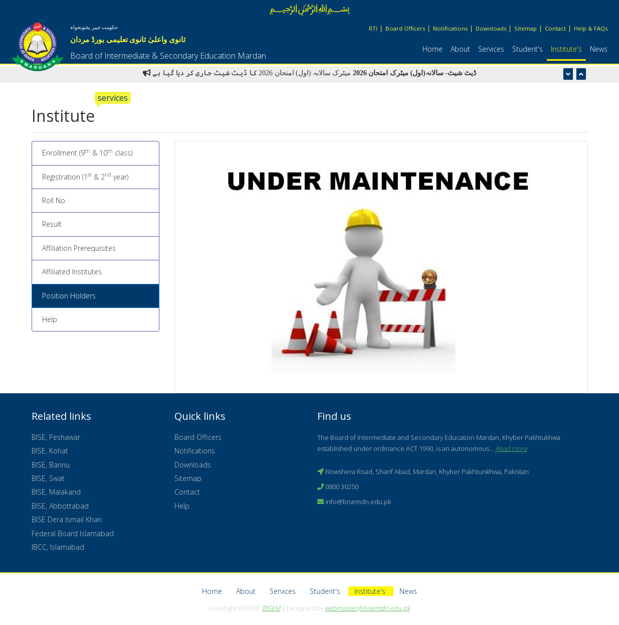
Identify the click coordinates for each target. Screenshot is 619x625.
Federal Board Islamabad (73, 533)
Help (49, 319)
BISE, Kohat (50, 450)
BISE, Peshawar (56, 437)
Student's (527, 49)
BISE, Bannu (51, 465)
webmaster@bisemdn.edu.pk (367, 607)
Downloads (491, 28)
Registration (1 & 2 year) (85, 176)
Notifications (450, 28)
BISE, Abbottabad (60, 506)
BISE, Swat (48, 478)
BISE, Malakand (56, 492)
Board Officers (405, 28)
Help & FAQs (590, 28)
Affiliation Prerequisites (79, 248)
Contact (555, 28)
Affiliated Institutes (72, 271)
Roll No (53, 200)
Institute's (566, 49)
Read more (511, 448)
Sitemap (525, 28)
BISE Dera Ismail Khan (67, 519)
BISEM (271, 607)
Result (52, 224)
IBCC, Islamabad (58, 547)
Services (491, 49)
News (598, 49)
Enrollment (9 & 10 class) (87, 152)
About (460, 49)
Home (433, 49)
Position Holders (69, 295)
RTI (373, 28)
